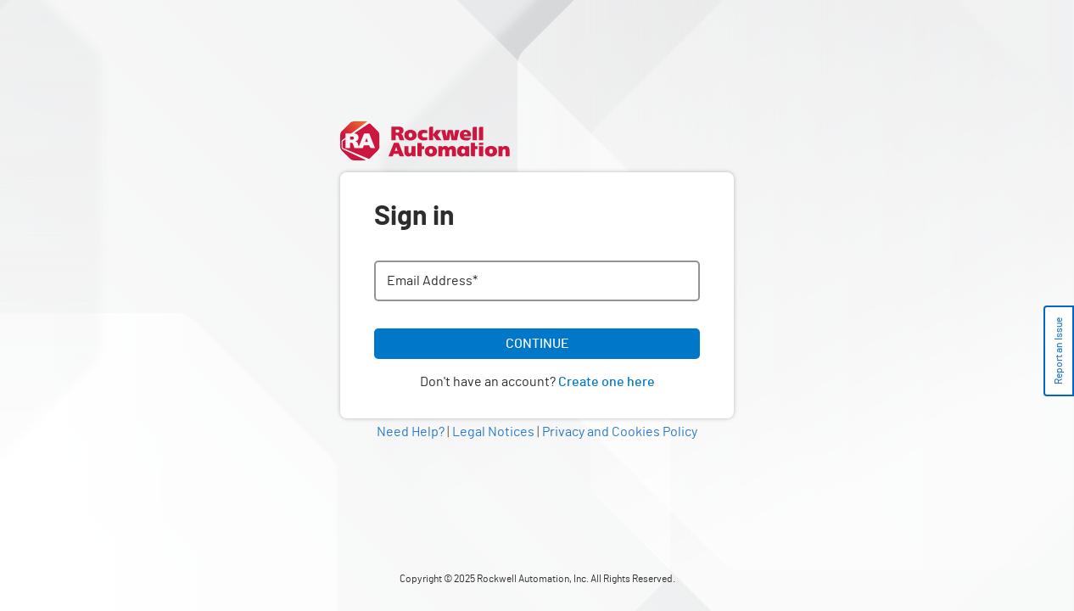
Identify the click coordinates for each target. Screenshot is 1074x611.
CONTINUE (537, 343)
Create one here (606, 382)
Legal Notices (493, 432)
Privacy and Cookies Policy (619, 432)
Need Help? (411, 432)
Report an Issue (1059, 350)
